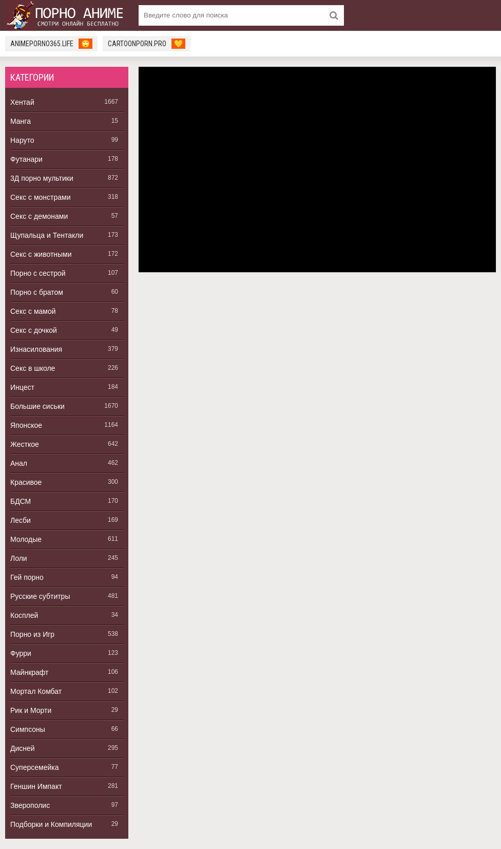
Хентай (22, 102)
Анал (18, 463)
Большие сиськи (37, 406)
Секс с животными (41, 254)
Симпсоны (27, 729)
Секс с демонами (39, 216)
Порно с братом (36, 292)
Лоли (18, 558)
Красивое (26, 482)
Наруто (22, 140)
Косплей (24, 615)
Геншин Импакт (36, 786)
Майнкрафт (29, 672)
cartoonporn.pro (146, 44)
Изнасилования (36, 349)
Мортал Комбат (36, 691)
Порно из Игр (32, 634)
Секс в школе (32, 368)
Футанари (26, 159)
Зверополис (30, 805)
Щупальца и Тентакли (46, 235)
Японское (26, 425)
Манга (20, 121)
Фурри (20, 653)
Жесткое (24, 444)
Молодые (26, 539)
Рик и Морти (30, 710)
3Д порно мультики (41, 178)
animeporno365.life (51, 44)
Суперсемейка (34, 767)
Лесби (20, 520)
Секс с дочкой (33, 330)
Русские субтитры (40, 596)
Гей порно (27, 577)
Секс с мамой (33, 311)
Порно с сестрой (38, 273)
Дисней (22, 748)
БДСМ (20, 501)
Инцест (22, 387)
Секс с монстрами (40, 197)
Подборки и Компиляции (51, 824)
